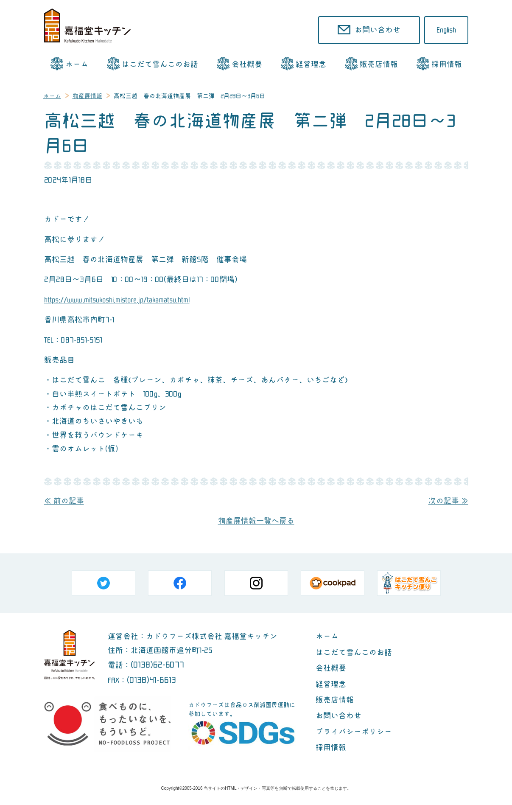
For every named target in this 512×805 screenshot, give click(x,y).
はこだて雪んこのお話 (160, 64)
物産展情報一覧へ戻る (256, 521)
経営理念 (311, 64)
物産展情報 (87, 96)
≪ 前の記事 (64, 501)
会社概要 (247, 64)
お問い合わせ (338, 716)
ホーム (76, 64)
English (446, 30)
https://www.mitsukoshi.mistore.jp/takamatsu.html (117, 300)
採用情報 (446, 64)
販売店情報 (379, 64)
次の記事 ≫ (448, 501)
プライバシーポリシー (354, 732)
